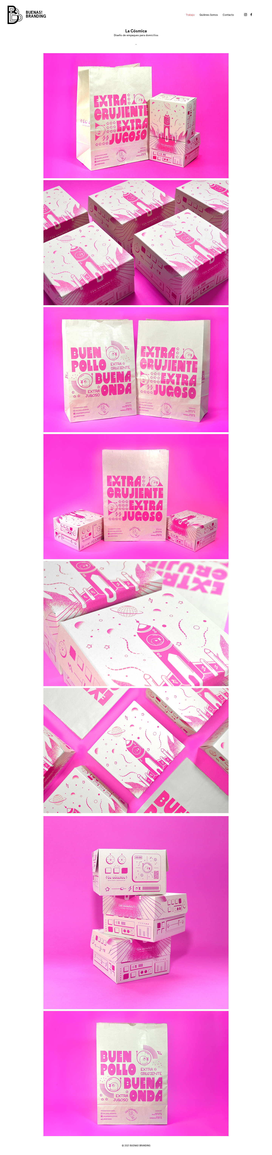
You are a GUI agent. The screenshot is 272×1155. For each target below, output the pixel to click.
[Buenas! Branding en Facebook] (251, 14)
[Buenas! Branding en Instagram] (245, 14)
